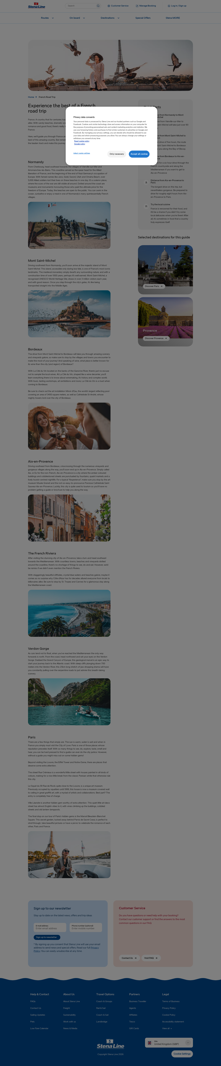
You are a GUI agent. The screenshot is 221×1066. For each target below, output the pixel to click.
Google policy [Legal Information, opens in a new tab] (79, 144)
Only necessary (117, 154)
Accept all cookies (139, 154)
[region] (111, 136)
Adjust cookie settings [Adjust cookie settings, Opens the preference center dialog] (81, 153)
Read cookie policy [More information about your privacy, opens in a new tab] (81, 141)
